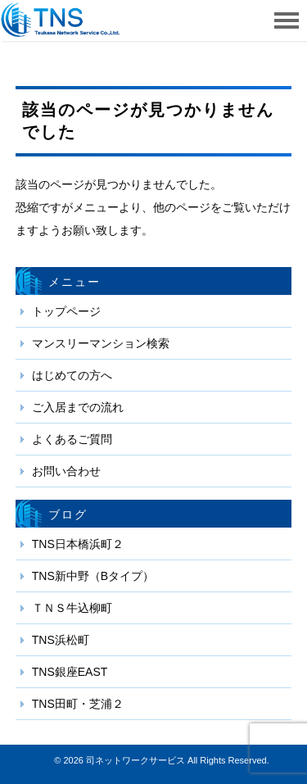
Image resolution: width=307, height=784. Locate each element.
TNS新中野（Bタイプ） (93, 575)
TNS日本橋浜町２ (78, 544)
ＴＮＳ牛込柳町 (72, 607)
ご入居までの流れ (78, 407)
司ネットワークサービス (135, 760)
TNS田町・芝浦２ (78, 703)
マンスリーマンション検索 (100, 343)
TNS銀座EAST (70, 671)
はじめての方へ (72, 375)
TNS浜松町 (60, 639)
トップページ (66, 311)
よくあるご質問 (72, 439)
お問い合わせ (66, 471)
